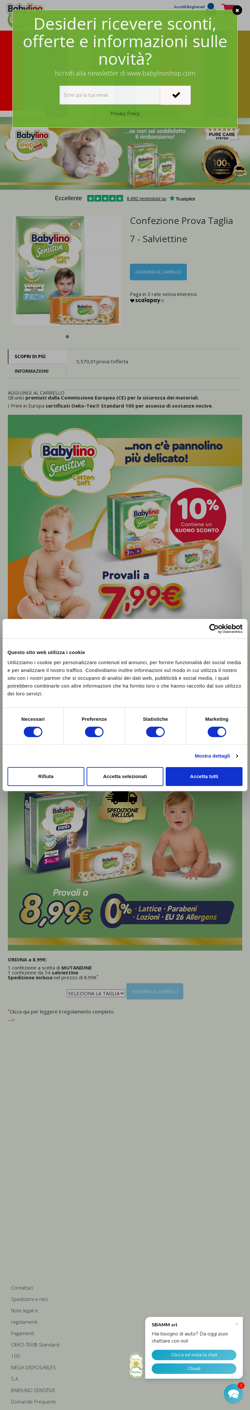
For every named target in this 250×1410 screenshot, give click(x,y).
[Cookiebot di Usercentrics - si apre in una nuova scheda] (214, 629)
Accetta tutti (204, 776)
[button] (233, 1393)
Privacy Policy (125, 113)
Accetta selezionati (125, 776)
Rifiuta (45, 776)
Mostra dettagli (212, 756)
